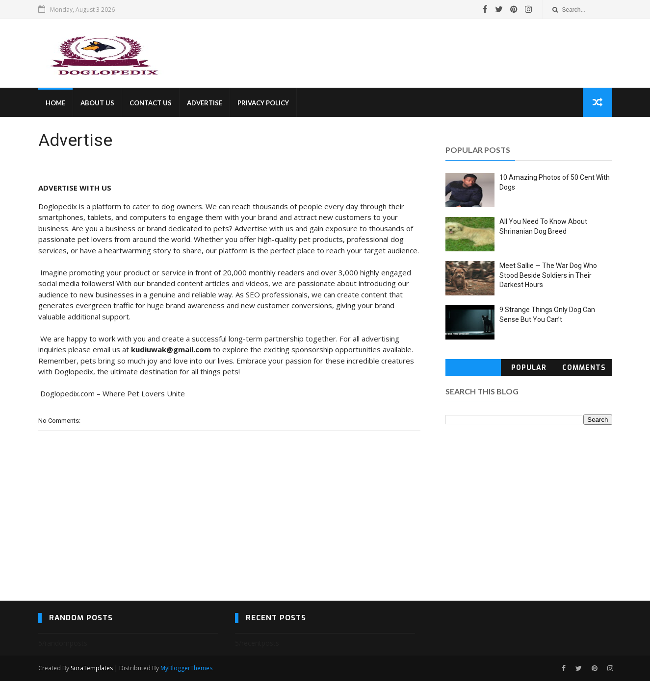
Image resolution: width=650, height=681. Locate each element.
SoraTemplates (92, 668)
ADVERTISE (204, 103)
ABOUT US (97, 103)
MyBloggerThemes (186, 668)
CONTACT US (151, 103)
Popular (528, 367)
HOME (55, 103)
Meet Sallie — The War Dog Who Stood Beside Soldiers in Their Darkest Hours (548, 275)
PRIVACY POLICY (263, 103)
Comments (584, 367)
